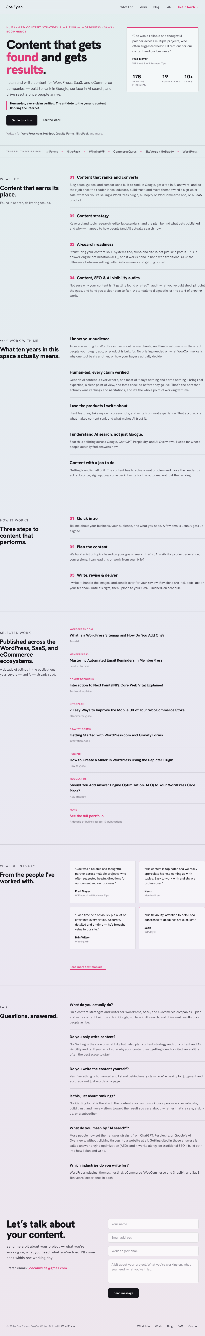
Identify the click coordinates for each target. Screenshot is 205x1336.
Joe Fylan (14, 6)
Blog (156, 7)
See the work (51, 120)
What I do (126, 7)
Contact (193, 1326)
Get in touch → (188, 7)
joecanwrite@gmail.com (47, 1268)
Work (143, 7)
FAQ (169, 7)
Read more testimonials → (88, 967)
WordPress (68, 1326)
